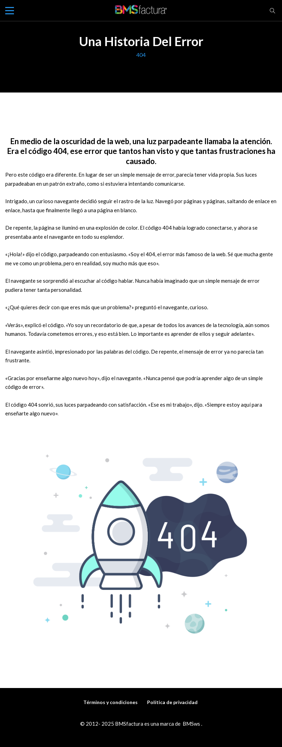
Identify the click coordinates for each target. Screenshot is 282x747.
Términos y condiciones (110, 702)
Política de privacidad (172, 702)
